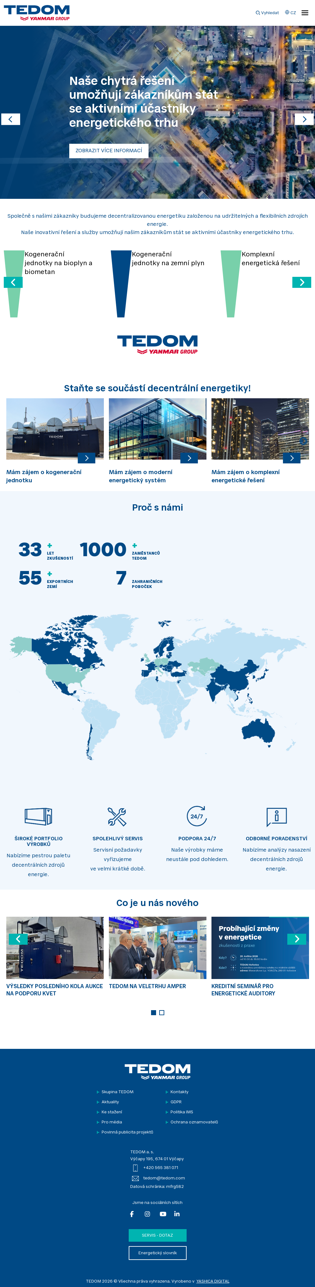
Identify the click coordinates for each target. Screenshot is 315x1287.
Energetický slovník (157, 1253)
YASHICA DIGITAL (212, 1281)
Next (303, 441)
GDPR (176, 1102)
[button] (10, 112)
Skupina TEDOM (117, 1092)
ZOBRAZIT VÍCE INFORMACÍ (109, 151)
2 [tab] (161, 1012)
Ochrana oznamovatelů (194, 1122)
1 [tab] (153, 1012)
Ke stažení (112, 1112)
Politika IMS (182, 1112)
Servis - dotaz (157, 1236)
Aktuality (110, 1102)
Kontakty (179, 1092)
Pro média (112, 1122)
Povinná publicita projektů (127, 1132)
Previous (11, 441)
